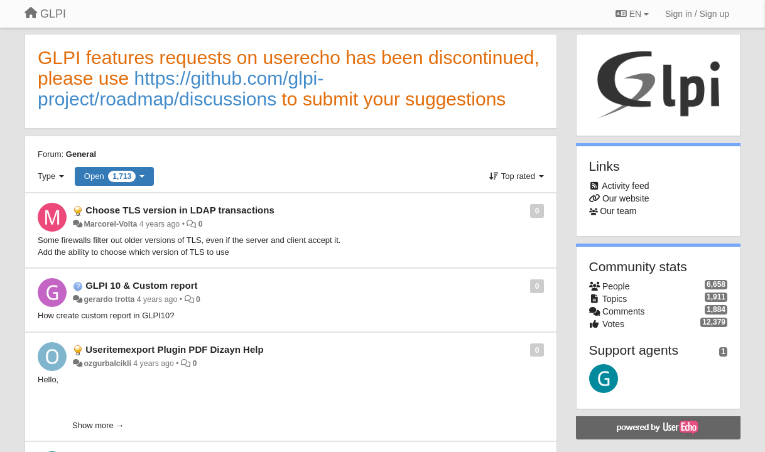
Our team (618, 211)
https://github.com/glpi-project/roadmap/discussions (180, 88)
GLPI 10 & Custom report (141, 285)
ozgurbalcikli (107, 363)
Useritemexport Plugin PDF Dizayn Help (174, 349)
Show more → (98, 425)
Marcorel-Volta (110, 224)
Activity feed (625, 186)
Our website (625, 198)
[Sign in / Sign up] (697, 13)
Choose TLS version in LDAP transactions (179, 210)
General (81, 154)
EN (632, 14)
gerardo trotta (109, 299)
